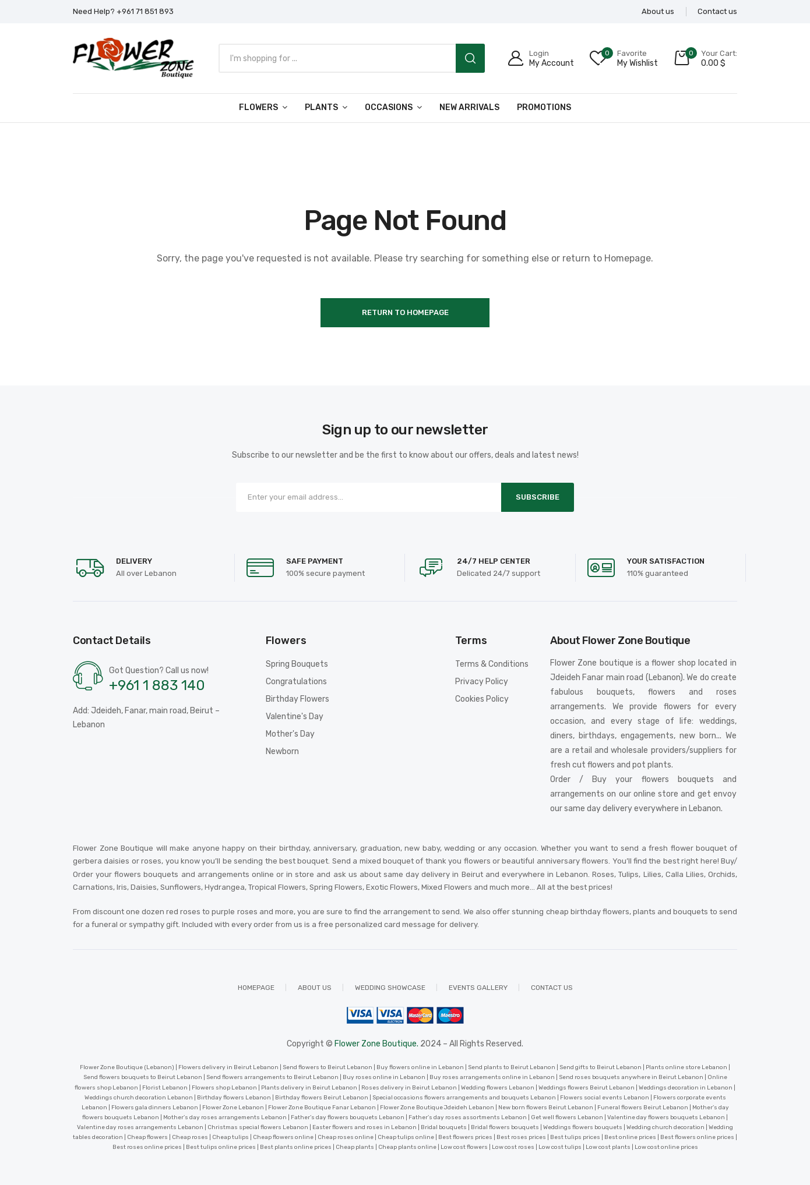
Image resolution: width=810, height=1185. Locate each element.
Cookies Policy (482, 699)
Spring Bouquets (297, 664)
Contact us (552, 988)
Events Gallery (478, 988)
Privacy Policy (481, 682)
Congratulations (296, 682)
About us (315, 988)
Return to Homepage (405, 312)
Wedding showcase (390, 988)
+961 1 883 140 (157, 685)
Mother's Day (290, 734)
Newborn (282, 751)
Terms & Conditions (492, 664)
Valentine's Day (294, 716)
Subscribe (537, 497)
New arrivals (469, 107)
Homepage (256, 988)
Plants (321, 107)
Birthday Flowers (297, 699)
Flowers (258, 107)
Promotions (544, 107)
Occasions (389, 107)
